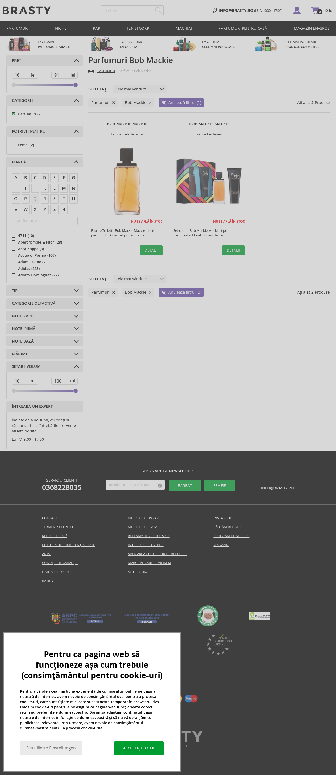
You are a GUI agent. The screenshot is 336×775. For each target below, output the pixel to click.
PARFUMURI (17, 28)
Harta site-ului (55, 572)
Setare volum (26, 366)
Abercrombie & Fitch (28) (40, 242)
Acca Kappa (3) (31, 248)
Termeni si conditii (59, 527)
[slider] (14, 85)
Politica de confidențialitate (68, 545)
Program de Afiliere (231, 536)
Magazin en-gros (312, 28)
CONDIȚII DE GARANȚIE (60, 563)
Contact (49, 518)
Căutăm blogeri (227, 527)
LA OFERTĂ (209, 44)
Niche (60, 28)
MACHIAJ (184, 28)
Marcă (19, 162)
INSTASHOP (222, 518)
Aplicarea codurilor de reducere (157, 554)
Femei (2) (26, 145)
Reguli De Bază (54, 536)
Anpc (46, 554)
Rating (48, 580)
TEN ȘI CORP (138, 28)
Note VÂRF (22, 316)
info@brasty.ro (277, 487)
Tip (15, 290)
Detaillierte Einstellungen (51, 748)
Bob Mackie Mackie (127, 124)
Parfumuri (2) (29, 114)
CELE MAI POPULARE (291, 44)
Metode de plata (142, 527)
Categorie (22, 100)
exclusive (44, 44)
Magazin (221, 545)
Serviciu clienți (61, 484)
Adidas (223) (29, 268)
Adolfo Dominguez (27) (38, 275)
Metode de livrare (144, 518)
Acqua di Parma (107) (37, 255)
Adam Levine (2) (32, 262)
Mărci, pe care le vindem (149, 563)
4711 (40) (26, 235)
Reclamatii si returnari (149, 536)
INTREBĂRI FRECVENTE (146, 545)
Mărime (20, 353)
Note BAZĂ (23, 341)
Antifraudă (138, 572)
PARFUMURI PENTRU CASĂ (242, 28)
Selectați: (98, 89)
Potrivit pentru (28, 131)
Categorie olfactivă (33, 303)
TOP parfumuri (126, 44)
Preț (16, 60)
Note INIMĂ (23, 328)
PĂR (96, 28)
